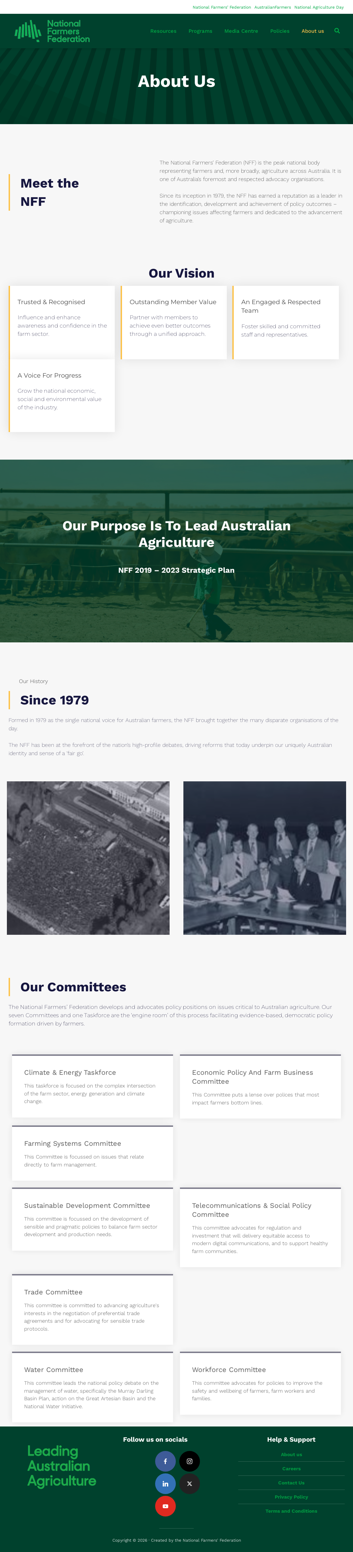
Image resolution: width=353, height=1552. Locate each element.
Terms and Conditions (291, 1511)
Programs (200, 31)
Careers (291, 1468)
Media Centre (241, 31)
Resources (163, 31)
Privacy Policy (291, 1497)
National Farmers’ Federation (222, 7)
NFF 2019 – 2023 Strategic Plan (176, 570)
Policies (280, 31)
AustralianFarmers (272, 7)
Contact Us (291, 1482)
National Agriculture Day (319, 7)
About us (313, 31)
